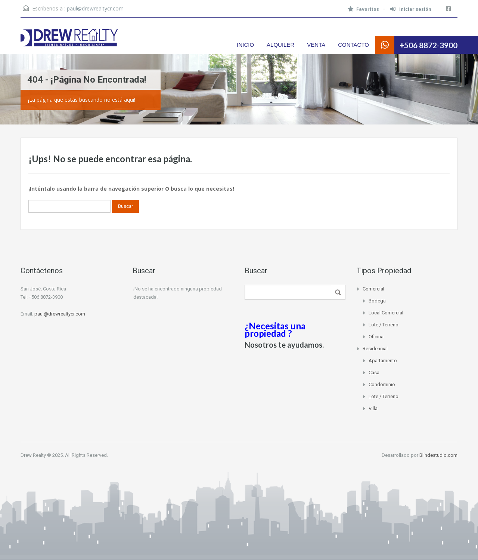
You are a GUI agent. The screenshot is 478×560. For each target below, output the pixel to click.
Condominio (382, 384)
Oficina (376, 336)
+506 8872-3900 (428, 45)
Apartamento (383, 360)
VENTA (316, 44)
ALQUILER (280, 44)
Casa (374, 372)
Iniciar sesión (410, 9)
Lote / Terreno (383, 324)
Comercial (373, 289)
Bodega (377, 301)
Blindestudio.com (438, 455)
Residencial (375, 348)
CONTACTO (353, 44)
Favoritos (363, 9)
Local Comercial (386, 313)
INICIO (245, 44)
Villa (373, 408)
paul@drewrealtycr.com (95, 8)
